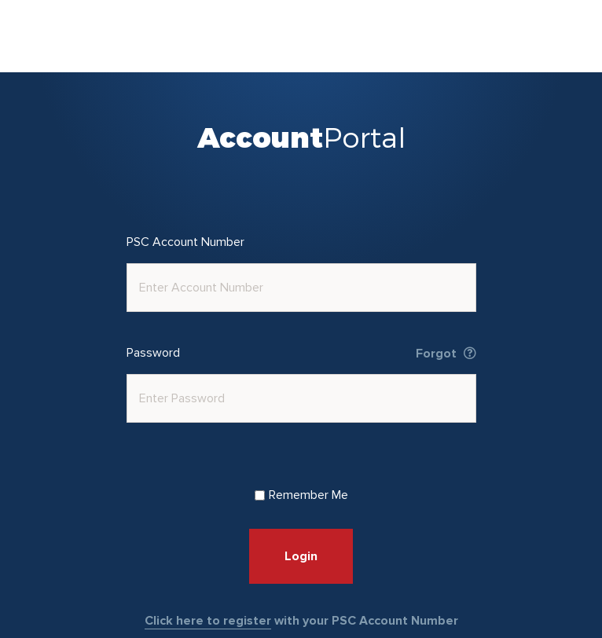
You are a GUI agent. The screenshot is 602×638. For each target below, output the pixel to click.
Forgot (446, 353)
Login (301, 556)
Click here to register (208, 621)
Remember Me (301, 495)
